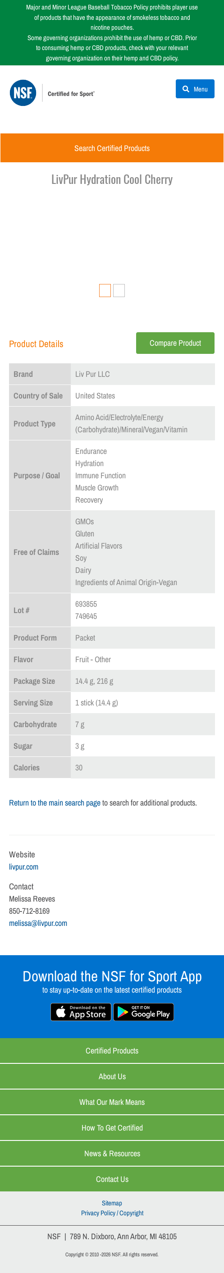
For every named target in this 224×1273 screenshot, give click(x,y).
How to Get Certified (112, 1127)
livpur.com (23, 866)
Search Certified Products (112, 148)
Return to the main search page (55, 802)
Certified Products (112, 1050)
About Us (112, 1076)
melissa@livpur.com (38, 923)
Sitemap (112, 1203)
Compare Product (175, 342)
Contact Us (112, 1179)
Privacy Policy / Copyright (112, 1213)
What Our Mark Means (112, 1102)
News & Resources (112, 1153)
